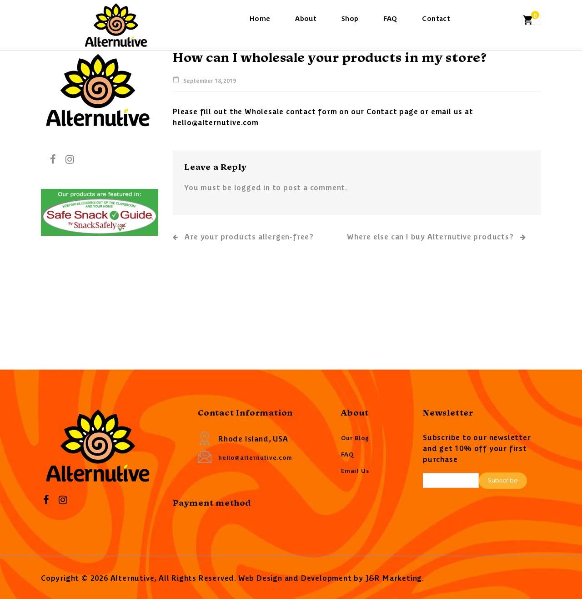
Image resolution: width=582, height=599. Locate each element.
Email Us (355, 470)
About (305, 18)
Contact (436, 18)
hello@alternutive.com (255, 457)
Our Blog (355, 438)
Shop (350, 18)
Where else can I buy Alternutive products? (436, 237)
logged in (252, 187)
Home (260, 18)
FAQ (390, 18)
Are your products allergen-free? (243, 236)
